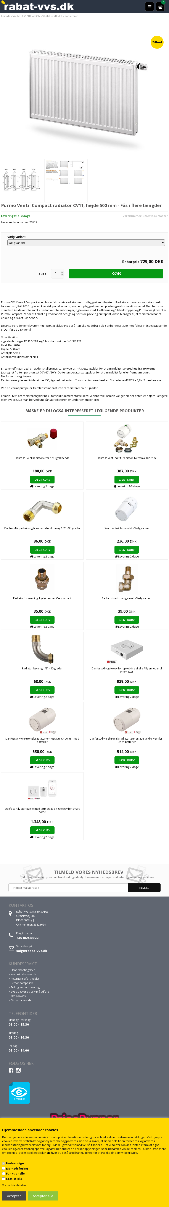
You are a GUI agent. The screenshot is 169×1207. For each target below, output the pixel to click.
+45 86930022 (27, 938)
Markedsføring (17, 1168)
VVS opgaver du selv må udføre (30, 992)
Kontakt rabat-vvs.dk (23, 974)
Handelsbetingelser (23, 970)
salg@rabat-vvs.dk (31, 950)
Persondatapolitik (22, 983)
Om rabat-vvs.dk (21, 1000)
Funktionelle (15, 1173)
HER (47, 1153)
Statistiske (14, 1179)
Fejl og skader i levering (25, 987)
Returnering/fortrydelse (25, 979)
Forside (5, 16)
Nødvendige (15, 1163)
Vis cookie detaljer (14, 1185)
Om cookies (18, 996)
